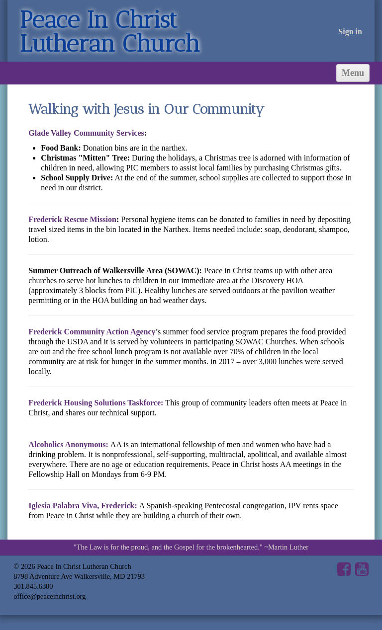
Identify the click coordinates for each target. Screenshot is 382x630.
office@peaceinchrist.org (49, 596)
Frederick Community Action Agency (91, 331)
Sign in (350, 31)
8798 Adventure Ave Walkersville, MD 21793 (79, 576)
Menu (353, 73)
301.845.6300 (33, 586)
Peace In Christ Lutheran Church (109, 31)
